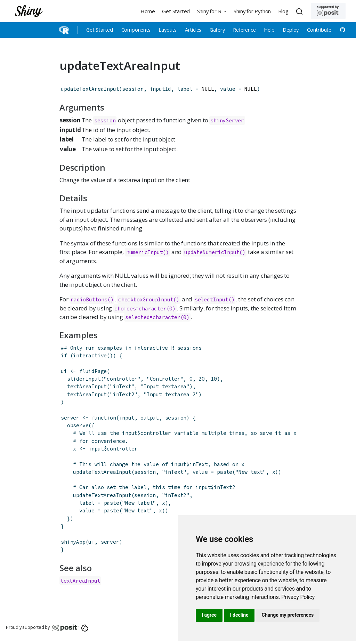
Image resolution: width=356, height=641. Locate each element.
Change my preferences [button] (288, 615)
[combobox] (300, 11)
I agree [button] (209, 615)
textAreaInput (87, 386)
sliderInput (84, 378)
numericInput (144, 252)
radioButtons (89, 299)
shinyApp (73, 541)
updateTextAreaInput (90, 89)
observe (78, 425)
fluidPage (93, 371)
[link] (298, 597)
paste (224, 472)
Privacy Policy (298, 597)
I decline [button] (239, 615)
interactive (90, 355)
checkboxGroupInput (145, 299)
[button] (211, 11)
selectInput (211, 299)
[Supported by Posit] (328, 11)
